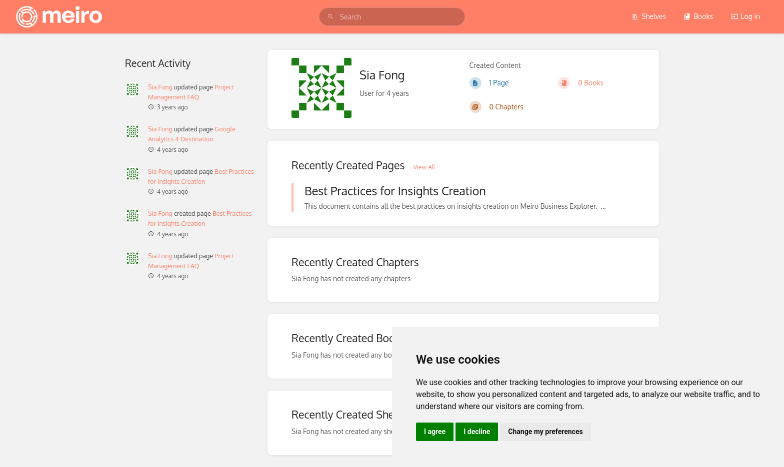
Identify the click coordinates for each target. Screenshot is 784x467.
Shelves (649, 16)
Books (698, 16)
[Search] (330, 16)
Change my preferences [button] (545, 432)
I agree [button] (435, 432)
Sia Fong (160, 87)
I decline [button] (477, 432)
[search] (391, 16)
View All (424, 167)
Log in (745, 16)
